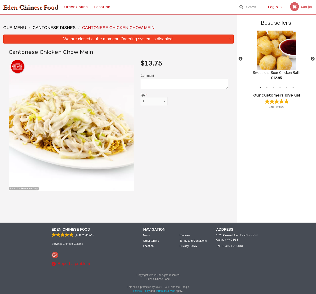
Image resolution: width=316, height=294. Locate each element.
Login (273, 7)
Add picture (17, 66)
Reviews (185, 235)
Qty (154, 99)
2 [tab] (267, 87)
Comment (184, 81)
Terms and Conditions (193, 241)
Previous (240, 59)
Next (313, 59)
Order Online (76, 7)
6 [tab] (293, 87)
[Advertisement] (118, 205)
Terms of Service (165, 291)
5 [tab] (286, 87)
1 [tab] (260, 87)
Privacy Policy (188, 246)
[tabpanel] (276, 58)
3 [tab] (273, 87)
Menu (146, 235)
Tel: (229, 246)
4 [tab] (280, 87)
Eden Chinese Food (71, 230)
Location (102, 7)
